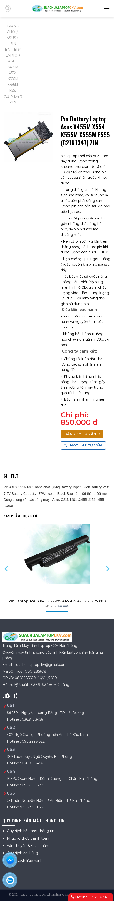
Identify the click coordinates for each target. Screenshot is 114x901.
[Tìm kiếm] (7, 8)
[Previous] (6, 568)
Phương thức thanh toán (28, 838)
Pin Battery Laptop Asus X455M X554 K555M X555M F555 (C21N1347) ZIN (13, 72)
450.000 (63, 606)
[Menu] (107, 8)
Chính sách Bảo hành (24, 860)
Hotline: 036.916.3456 (90, 897)
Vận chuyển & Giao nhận (27, 845)
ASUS (11, 38)
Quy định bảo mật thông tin (30, 831)
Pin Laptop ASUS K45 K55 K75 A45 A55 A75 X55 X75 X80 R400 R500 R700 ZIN (57, 601)
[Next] (107, 568)
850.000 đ (79, 422)
